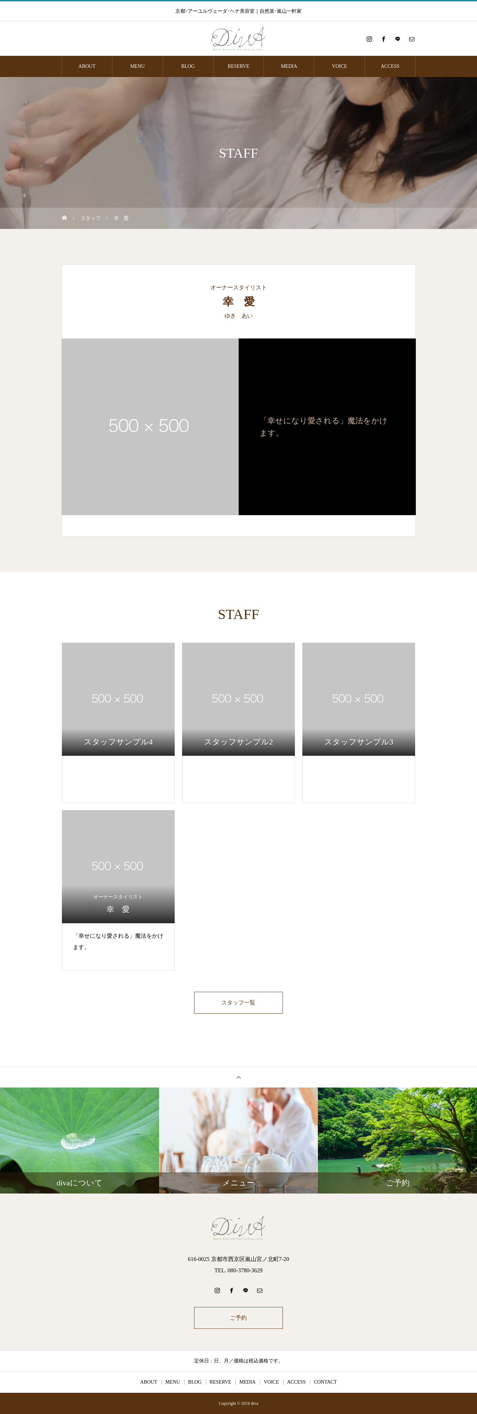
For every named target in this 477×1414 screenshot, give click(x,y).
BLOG (188, 66)
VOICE (339, 66)
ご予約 (238, 1318)
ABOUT (86, 66)
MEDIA (289, 66)
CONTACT (325, 1382)
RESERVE (238, 66)
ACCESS (390, 66)
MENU (137, 66)
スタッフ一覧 (239, 1003)
